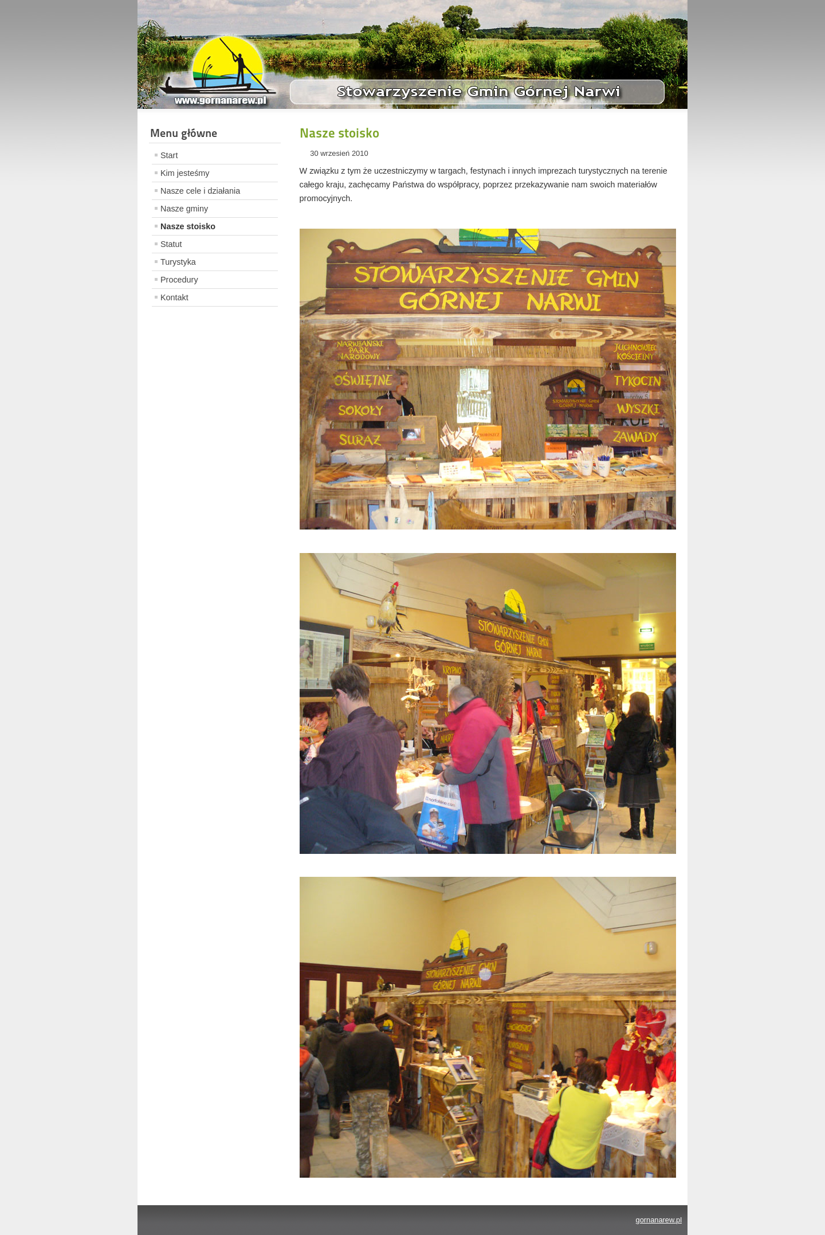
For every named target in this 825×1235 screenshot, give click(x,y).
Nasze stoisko (187, 226)
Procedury (179, 279)
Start (169, 155)
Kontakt (174, 297)
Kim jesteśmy (185, 173)
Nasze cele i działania (200, 190)
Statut (171, 244)
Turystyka (178, 261)
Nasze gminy (184, 208)
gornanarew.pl (659, 1220)
